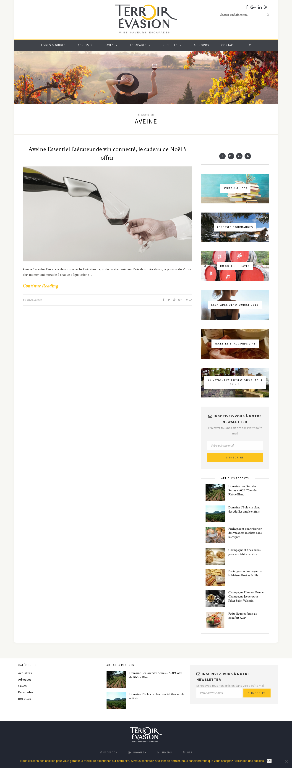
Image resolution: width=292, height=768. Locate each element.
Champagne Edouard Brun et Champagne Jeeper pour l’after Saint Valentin (246, 596)
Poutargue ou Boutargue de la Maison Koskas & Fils (245, 573)
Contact (228, 45)
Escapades (138, 45)
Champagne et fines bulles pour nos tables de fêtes (244, 552)
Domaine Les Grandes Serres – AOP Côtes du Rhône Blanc (242, 490)
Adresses (85, 45)
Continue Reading (40, 286)
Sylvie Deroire (34, 299)
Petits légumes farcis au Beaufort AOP (242, 616)
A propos (201, 45)
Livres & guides (53, 45)
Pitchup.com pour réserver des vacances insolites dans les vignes (245, 533)
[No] (286, 761)
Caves (109, 45)
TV (249, 45)
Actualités (25, 673)
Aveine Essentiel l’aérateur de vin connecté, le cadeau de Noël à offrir (107, 153)
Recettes (170, 45)
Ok (269, 761)
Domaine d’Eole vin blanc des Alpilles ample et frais (244, 509)
